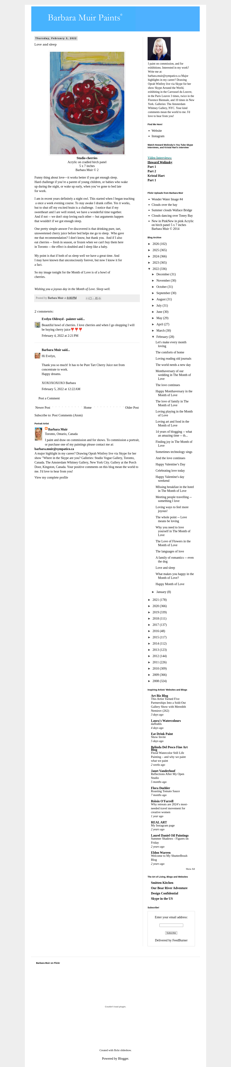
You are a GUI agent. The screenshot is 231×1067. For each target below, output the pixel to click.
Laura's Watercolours (166, 720)
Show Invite (158, 737)
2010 (156, 668)
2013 (156, 649)
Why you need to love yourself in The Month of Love (173, 531)
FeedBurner (180, 940)
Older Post (132, 407)
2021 (156, 599)
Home (88, 407)
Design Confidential (164, 893)
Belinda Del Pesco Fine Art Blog (169, 748)
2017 (156, 624)
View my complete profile (51, 477)
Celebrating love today (170, 470)
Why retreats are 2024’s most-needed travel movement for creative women (169, 808)
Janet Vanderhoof (163, 771)
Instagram (158, 136)
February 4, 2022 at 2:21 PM (60, 335)
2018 (156, 618)
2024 (156, 256)
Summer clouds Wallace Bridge (172, 210)
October (161, 286)
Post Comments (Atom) (67, 415)
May (159, 318)
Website (157, 130)
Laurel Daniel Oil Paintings (170, 835)
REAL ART (159, 822)
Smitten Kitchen (162, 882)
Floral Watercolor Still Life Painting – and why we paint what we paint (168, 756)
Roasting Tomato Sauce (165, 791)
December (163, 274)
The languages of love (170, 551)
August (161, 299)
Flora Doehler (160, 788)
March (161, 330)
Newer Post (42, 407)
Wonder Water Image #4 (167, 199)
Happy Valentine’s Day (170, 464)
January (161, 592)
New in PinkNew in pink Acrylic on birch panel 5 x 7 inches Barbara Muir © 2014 (173, 224)
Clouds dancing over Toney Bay (172, 215)
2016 (156, 631)
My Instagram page (163, 825)
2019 (156, 612)
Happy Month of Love (170, 584)
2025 (156, 250)
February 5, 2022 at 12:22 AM (61, 389)
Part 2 (152, 171)
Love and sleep (165, 567)
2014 (156, 643)
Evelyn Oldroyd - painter (59, 319)
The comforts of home (170, 352)
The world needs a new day (173, 365)
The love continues (168, 385)
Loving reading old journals (173, 358)
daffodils (156, 723)
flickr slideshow (122, 1050)
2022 (156, 269)
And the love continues (170, 458)
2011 (156, 662)
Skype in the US (162, 898)
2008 (156, 681)
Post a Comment (49, 398)
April (160, 324)
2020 (156, 606)
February (162, 336)
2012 (156, 656)
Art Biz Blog (159, 695)
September (163, 293)
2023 (156, 262)
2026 (156, 244)
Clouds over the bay (164, 204)
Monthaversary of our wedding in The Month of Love (173, 374)
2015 (156, 637)
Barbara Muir (51, 350)
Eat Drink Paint (162, 734)
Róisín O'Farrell (162, 801)
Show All (190, 869)
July (159, 305)
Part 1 (152, 166)
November (163, 280)
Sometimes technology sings (174, 452)
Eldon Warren (161, 852)
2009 (156, 674)
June (159, 311)
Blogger (123, 1058)
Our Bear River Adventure (169, 888)
